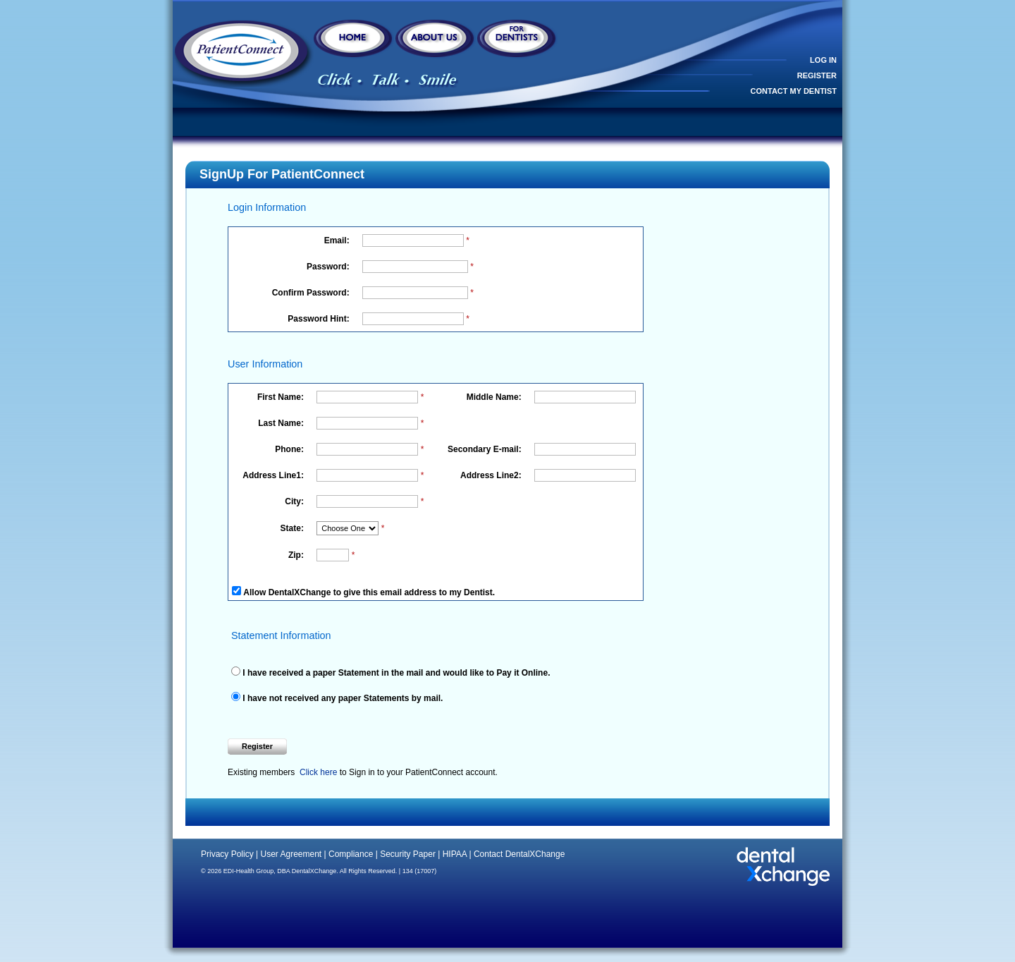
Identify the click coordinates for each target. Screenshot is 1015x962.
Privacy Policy (227, 854)
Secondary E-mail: (486, 449)
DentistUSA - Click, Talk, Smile (243, 53)
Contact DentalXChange (519, 854)
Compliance (350, 854)
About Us (435, 40)
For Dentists (517, 40)
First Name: (281, 397)
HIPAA (455, 854)
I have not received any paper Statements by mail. (341, 698)
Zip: (297, 555)
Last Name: (282, 423)
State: (294, 528)
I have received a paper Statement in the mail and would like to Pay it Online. (395, 673)
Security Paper (408, 854)
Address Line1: (274, 475)
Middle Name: (495, 397)
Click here (318, 772)
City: (295, 501)
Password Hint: (320, 319)
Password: (329, 267)
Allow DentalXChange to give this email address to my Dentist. (369, 592)
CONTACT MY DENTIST (794, 91)
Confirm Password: (312, 293)
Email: (338, 240)
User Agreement (290, 854)
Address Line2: (492, 475)
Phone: (290, 449)
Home (354, 40)
